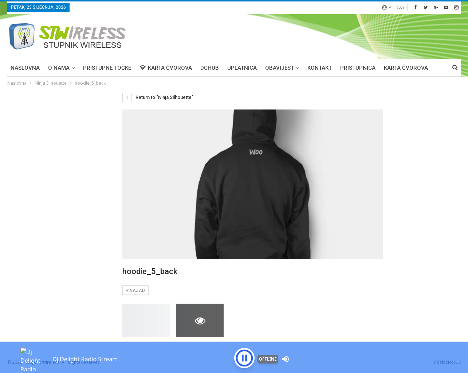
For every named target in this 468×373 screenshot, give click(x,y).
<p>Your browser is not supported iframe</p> (234, 345)
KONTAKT (319, 68)
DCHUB (209, 68)
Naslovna (25, 68)
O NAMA (59, 68)
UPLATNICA (242, 68)
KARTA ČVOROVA (165, 68)
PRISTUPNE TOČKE (107, 68)
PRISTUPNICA (357, 68)
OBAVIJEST (279, 68)
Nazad (135, 290)
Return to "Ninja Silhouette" (157, 97)
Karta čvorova (406, 68)
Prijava (393, 7)
